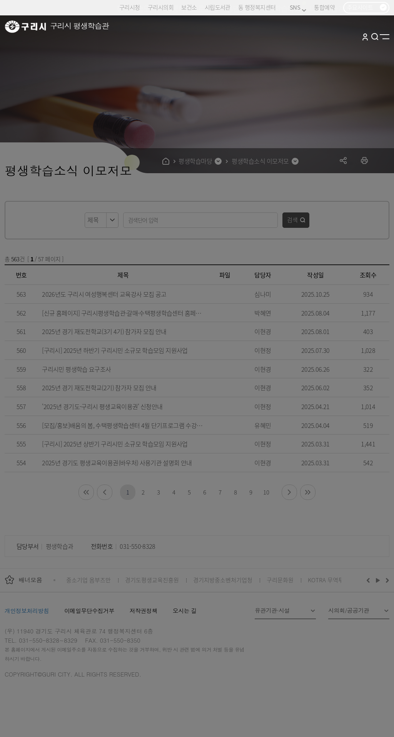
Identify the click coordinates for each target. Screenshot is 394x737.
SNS (298, 7)
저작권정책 (143, 611)
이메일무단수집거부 (89, 611)
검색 (292, 220)
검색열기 (375, 37)
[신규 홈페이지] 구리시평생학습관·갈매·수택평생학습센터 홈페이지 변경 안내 (123, 313)
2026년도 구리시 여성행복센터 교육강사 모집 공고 (104, 294)
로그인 (365, 37)
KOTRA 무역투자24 (331, 580)
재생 (378, 580)
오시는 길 (185, 611)
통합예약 (324, 7)
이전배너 (370, 580)
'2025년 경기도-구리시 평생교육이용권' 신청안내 (102, 406)
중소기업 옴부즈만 (88, 580)
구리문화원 (280, 580)
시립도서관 (217, 7)
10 (266, 492)
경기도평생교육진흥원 (152, 580)
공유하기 (343, 160)
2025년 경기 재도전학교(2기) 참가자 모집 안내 (99, 387)
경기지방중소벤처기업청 (222, 580)
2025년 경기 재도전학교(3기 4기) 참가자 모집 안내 (104, 331)
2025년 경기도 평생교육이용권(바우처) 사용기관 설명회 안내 (117, 462)
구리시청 (129, 7)
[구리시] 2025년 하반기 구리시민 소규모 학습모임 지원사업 (114, 350)
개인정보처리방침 (27, 611)
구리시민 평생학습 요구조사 (76, 369)
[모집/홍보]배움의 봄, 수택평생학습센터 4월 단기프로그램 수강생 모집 (123, 425)
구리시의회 (161, 7)
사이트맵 (384, 37)
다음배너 (386, 580)
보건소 (189, 7)
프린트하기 (364, 160)
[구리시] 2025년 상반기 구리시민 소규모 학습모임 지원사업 (114, 443)
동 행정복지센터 (256, 7)
